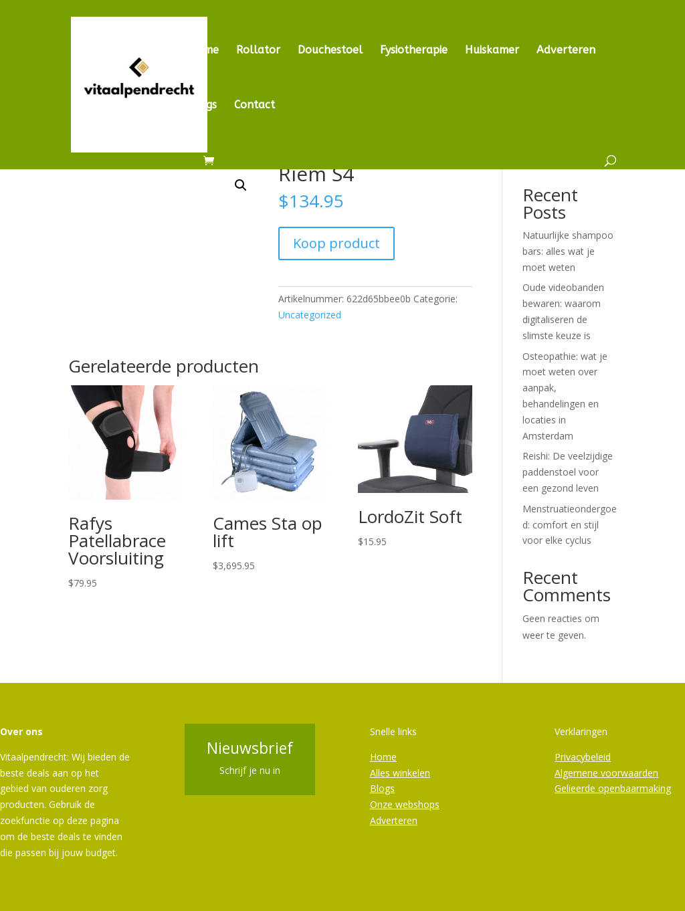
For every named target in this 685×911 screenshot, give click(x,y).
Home (204, 50)
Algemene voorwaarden (606, 773)
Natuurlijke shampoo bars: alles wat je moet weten (567, 251)
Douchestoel (330, 50)
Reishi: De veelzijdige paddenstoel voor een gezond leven (567, 471)
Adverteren (565, 50)
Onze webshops (404, 804)
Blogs (203, 105)
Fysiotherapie (414, 50)
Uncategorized (309, 314)
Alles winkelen (400, 773)
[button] (241, 185)
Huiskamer (492, 50)
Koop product (336, 243)
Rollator (258, 50)
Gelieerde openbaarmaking (613, 788)
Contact (254, 105)
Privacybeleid (583, 756)
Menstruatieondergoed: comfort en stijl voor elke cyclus (569, 524)
